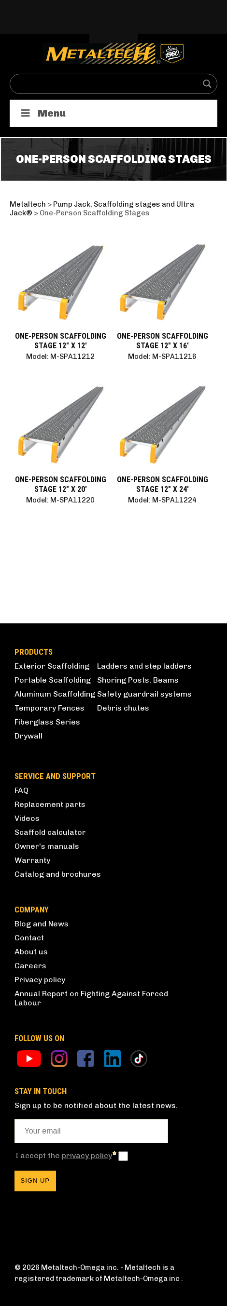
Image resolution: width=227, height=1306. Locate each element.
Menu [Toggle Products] (42, 113)
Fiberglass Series (47, 721)
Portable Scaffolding (52, 680)
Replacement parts (49, 804)
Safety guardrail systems (144, 694)
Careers (30, 965)
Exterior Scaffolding (51, 666)
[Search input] (107, 84)
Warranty (32, 860)
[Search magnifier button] (207, 84)
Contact (29, 937)
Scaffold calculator (50, 832)
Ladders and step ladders (144, 666)
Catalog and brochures (57, 874)
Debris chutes (123, 707)
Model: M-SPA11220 (60, 500)
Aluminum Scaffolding (54, 694)
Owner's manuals (46, 846)
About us (31, 951)
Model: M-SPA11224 (162, 500)
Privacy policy (39, 979)
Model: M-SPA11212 (60, 356)
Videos (27, 818)
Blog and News (41, 923)
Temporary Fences (49, 707)
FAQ (21, 790)
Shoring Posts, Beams (138, 680)
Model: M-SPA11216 (162, 356)
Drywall (28, 735)
